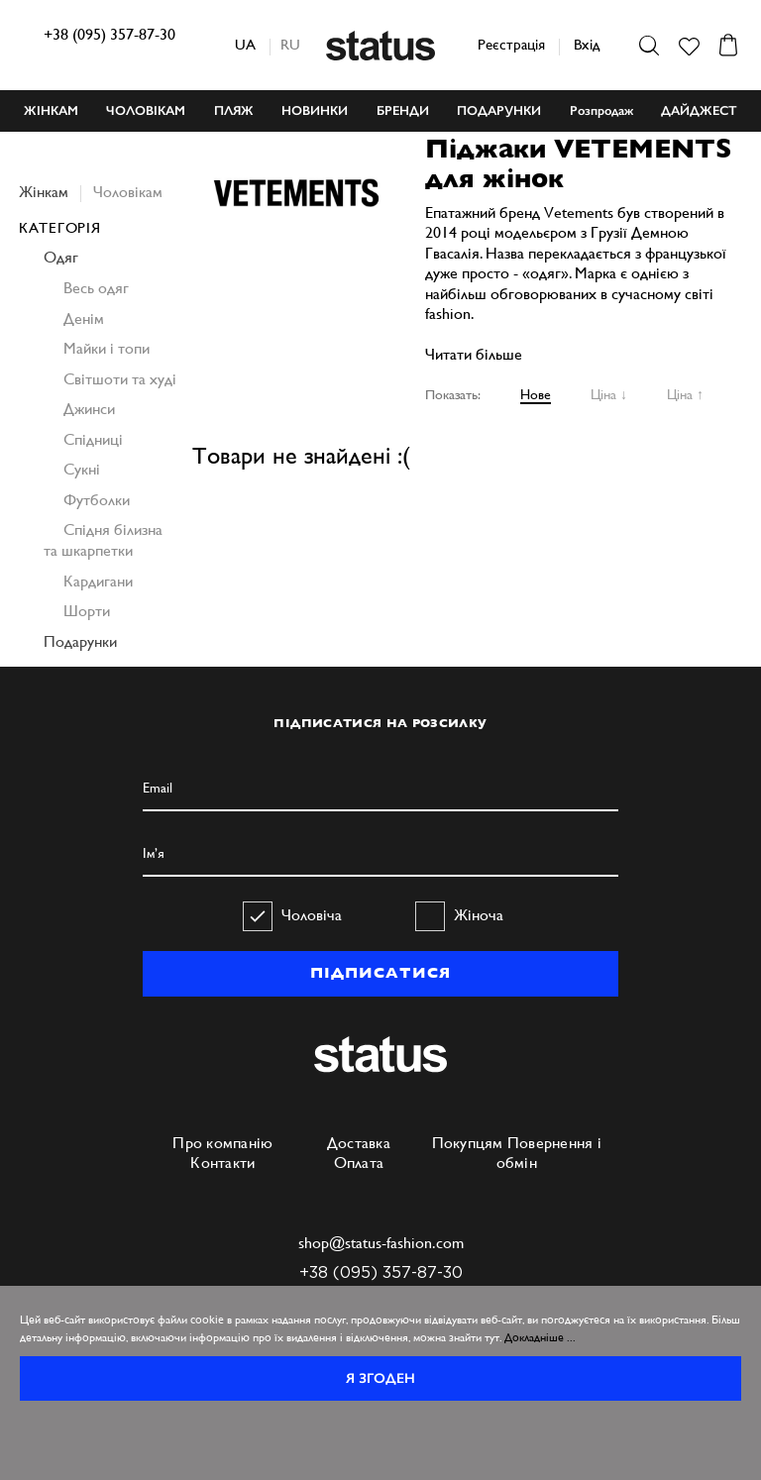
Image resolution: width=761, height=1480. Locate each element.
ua (245, 44)
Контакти (222, 1162)
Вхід (586, 44)
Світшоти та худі (119, 379)
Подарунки (80, 641)
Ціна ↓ (609, 394)
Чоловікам (128, 191)
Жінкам (43, 191)
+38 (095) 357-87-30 (109, 34)
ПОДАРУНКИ (499, 110)
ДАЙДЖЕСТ (699, 110)
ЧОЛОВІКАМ (145, 110)
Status (380, 45)
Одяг (61, 257)
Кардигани (98, 581)
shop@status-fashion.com (381, 1242)
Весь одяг (96, 287)
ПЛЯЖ (234, 110)
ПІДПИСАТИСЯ (380, 973)
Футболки (96, 499)
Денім (83, 318)
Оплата (359, 1162)
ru (290, 44)
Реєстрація (511, 44)
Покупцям (467, 1142)
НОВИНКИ (314, 110)
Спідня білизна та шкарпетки (103, 540)
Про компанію (222, 1142)
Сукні (81, 469)
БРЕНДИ (403, 110)
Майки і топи (106, 348)
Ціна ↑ (685, 394)
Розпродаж (601, 110)
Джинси (89, 408)
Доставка (358, 1142)
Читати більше (473, 354)
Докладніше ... (540, 1337)
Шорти (86, 610)
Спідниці (93, 439)
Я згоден (380, 1378)
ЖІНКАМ (51, 110)
